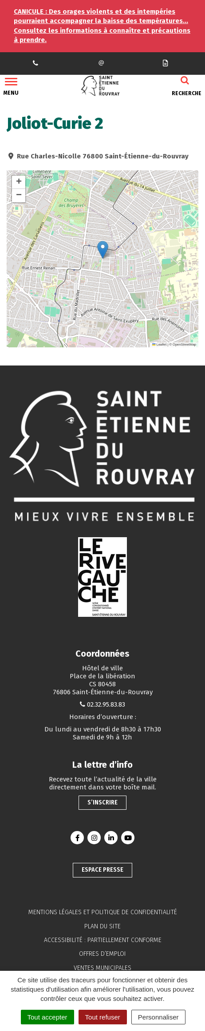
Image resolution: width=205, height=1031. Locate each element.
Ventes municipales (102, 968)
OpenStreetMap (184, 344)
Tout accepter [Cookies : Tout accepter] (47, 1017)
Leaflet (159, 344)
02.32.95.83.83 (106, 704)
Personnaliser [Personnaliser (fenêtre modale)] (158, 1017)
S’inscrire (102, 802)
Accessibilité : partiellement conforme (103, 940)
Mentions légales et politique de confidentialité (102, 912)
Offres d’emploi (102, 954)
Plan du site (102, 926)
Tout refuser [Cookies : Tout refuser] (102, 1017)
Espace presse (102, 869)
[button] (102, 250)
